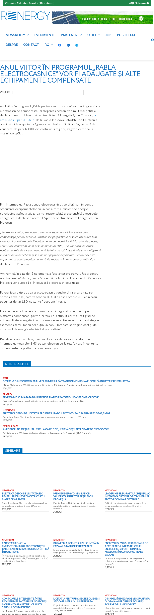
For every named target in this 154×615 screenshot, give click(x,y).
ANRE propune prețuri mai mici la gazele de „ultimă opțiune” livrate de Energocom (49, 428)
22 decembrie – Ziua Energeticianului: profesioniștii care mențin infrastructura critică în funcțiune (23, 541)
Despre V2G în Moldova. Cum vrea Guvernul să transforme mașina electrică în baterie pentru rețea (59, 381)
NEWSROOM (9, 410)
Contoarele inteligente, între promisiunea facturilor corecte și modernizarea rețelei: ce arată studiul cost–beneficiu (24, 593)
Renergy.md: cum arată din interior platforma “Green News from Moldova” (46, 397)
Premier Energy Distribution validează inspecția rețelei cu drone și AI (75, 493)
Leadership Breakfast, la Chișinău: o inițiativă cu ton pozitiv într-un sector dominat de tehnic (127, 495)
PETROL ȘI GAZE (10, 425)
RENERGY (7, 394)
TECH (5, 378)
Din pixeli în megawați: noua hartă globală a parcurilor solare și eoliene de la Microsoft (127, 592)
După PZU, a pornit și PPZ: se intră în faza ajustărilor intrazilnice (76, 539)
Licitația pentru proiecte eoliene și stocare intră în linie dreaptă (72, 591)
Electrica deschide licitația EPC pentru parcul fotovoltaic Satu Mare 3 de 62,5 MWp (49, 412)
